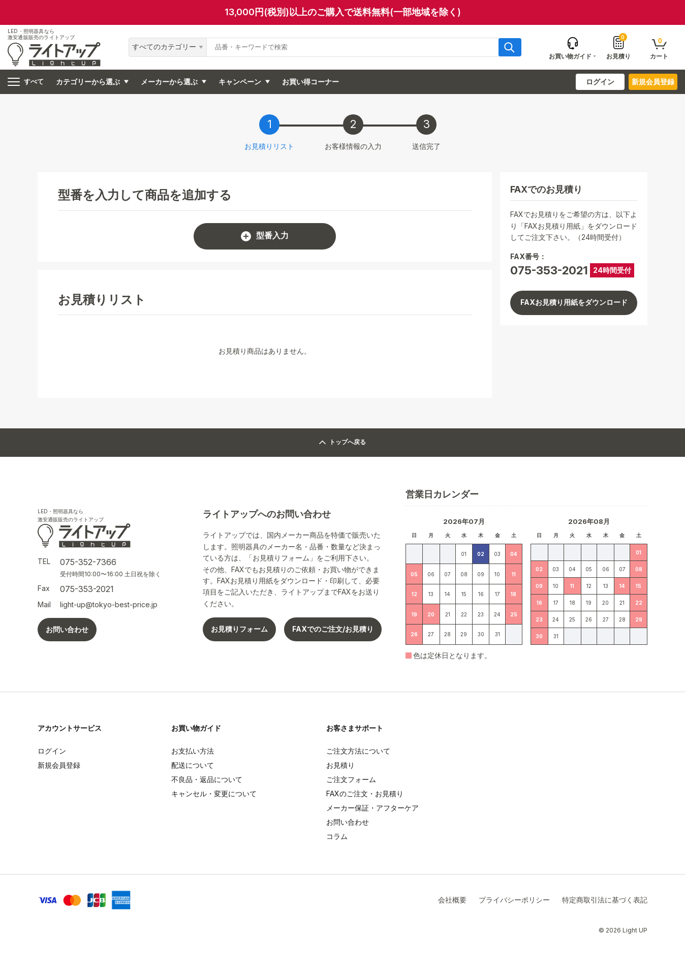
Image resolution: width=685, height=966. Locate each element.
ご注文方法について (358, 750)
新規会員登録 (653, 81)
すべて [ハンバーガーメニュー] (26, 82)
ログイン (600, 81)
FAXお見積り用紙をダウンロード (574, 302)
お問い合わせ (67, 629)
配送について (192, 765)
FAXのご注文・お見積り (364, 793)
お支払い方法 (192, 750)
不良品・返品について (206, 779)
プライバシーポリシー (514, 899)
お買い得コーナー (310, 81)
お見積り (618, 47)
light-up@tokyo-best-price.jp (109, 604)
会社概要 (452, 899)
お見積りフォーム (239, 629)
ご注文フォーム (351, 779)
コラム (337, 836)
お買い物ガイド (196, 728)
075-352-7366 (88, 562)
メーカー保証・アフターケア (372, 807)
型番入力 (265, 236)
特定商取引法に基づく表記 (604, 899)
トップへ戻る (342, 442)
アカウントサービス (70, 728)
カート (659, 48)
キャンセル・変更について (214, 793)
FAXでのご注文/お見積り (332, 629)
